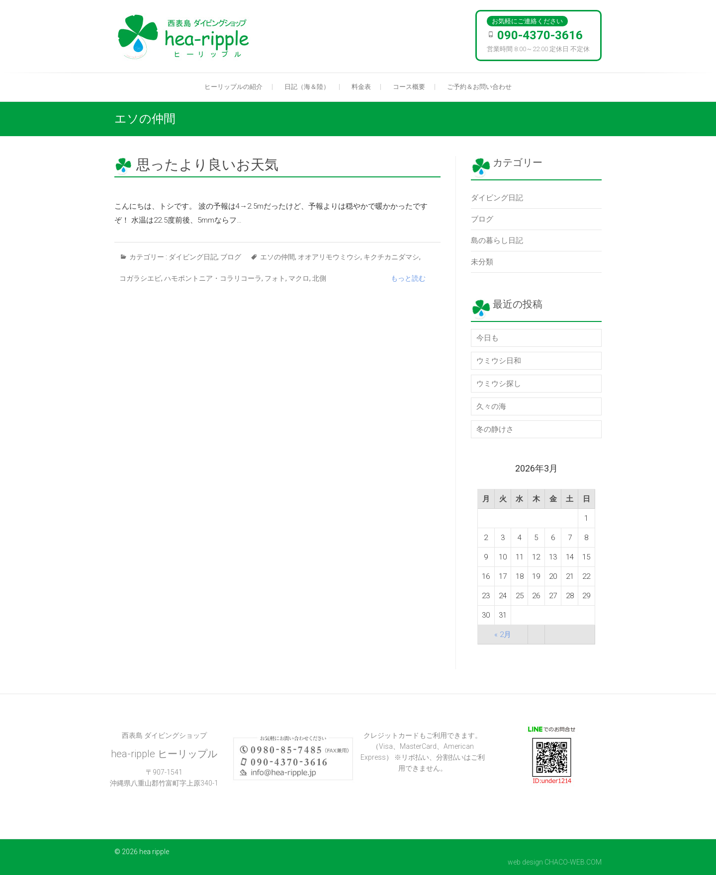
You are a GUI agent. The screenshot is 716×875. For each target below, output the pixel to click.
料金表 (361, 86)
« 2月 (502, 634)
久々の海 (491, 406)
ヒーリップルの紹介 (233, 86)
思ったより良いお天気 (207, 165)
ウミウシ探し (498, 383)
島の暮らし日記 (497, 240)
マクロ (298, 278)
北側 (319, 278)
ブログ (230, 257)
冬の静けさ (495, 429)
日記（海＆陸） (307, 86)
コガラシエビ (140, 278)
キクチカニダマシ (391, 257)
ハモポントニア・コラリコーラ (213, 278)
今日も (487, 337)
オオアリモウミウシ (329, 257)
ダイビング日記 (193, 257)
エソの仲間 (277, 257)
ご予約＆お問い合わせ (479, 86)
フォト (275, 278)
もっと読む (408, 278)
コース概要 (409, 86)
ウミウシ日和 (498, 360)
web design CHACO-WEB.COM (555, 862)
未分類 (482, 261)
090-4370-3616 (540, 35)
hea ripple (154, 852)
